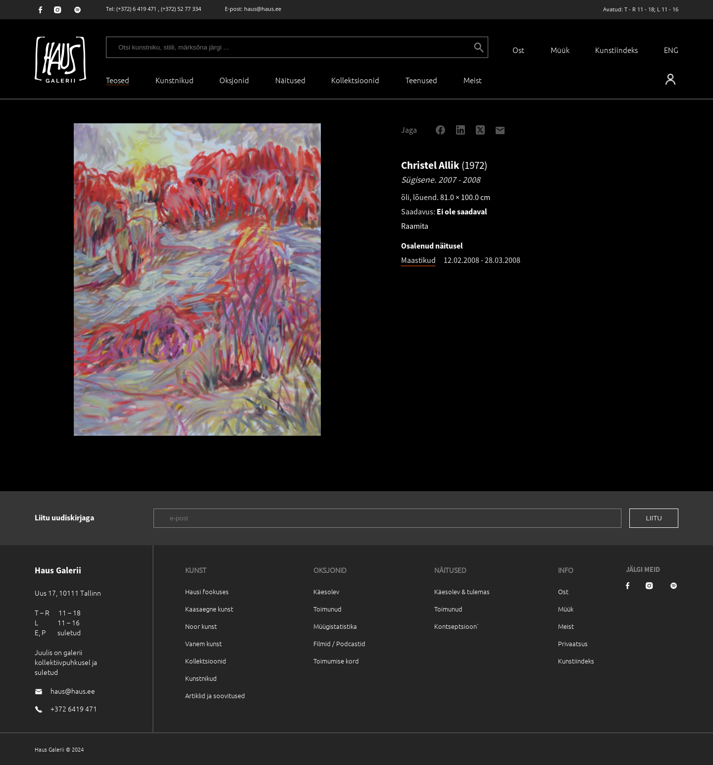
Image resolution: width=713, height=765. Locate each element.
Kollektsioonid (355, 80)
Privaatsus (573, 643)
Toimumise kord (336, 660)
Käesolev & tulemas (462, 591)
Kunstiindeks (616, 50)
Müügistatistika (335, 626)
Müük (560, 50)
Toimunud (327, 608)
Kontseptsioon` (456, 626)
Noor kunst (201, 626)
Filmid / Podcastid (339, 643)
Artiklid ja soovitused (215, 695)
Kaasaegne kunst (209, 608)
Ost (518, 50)
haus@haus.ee (262, 8)
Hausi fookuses (207, 591)
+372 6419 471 (74, 709)
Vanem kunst (203, 643)
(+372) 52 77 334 (181, 8)
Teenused (421, 80)
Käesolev (326, 591)
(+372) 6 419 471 (136, 8)
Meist (566, 626)
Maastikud (418, 260)
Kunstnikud (174, 80)
